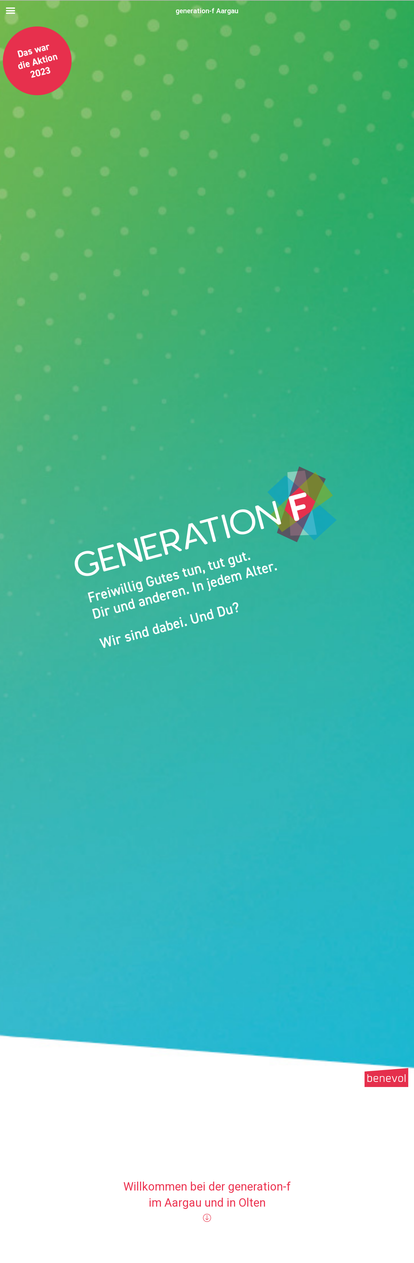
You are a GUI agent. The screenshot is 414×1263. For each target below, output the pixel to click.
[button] (10, 10)
